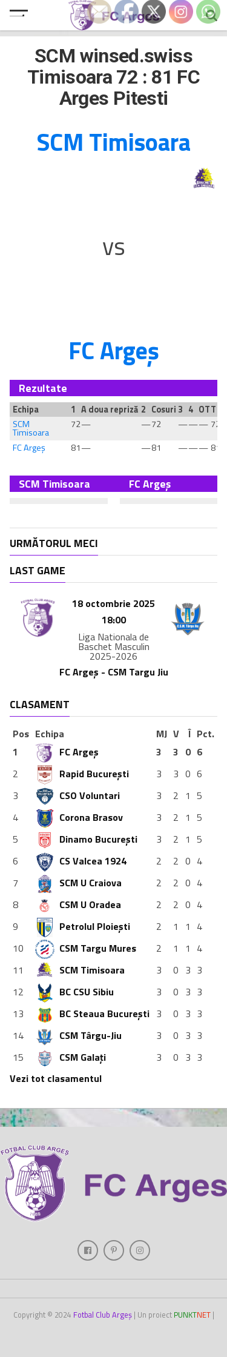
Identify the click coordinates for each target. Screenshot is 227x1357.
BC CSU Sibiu (74, 991)
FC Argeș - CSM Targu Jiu (113, 672)
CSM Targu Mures (85, 948)
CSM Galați (70, 1057)
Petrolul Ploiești (82, 926)
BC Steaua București (92, 1013)
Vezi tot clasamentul (56, 1078)
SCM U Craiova (78, 882)
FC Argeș (29, 447)
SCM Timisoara (31, 428)
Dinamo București (86, 839)
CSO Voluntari (77, 795)
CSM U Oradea (78, 904)
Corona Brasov (79, 817)
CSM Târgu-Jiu (78, 1035)
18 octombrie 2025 (113, 603)
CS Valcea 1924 (81, 861)
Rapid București (82, 773)
